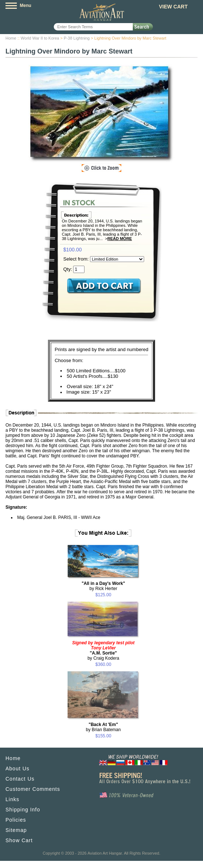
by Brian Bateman (103, 727)
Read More (119, 238)
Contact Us (19, 779)
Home (10, 38)
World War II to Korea (40, 38)
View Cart (173, 7)
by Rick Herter (103, 586)
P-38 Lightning (77, 38)
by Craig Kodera (103, 650)
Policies (15, 820)
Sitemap (16, 830)
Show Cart (19, 840)
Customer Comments (32, 789)
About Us (17, 768)
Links (12, 799)
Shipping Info (22, 809)
